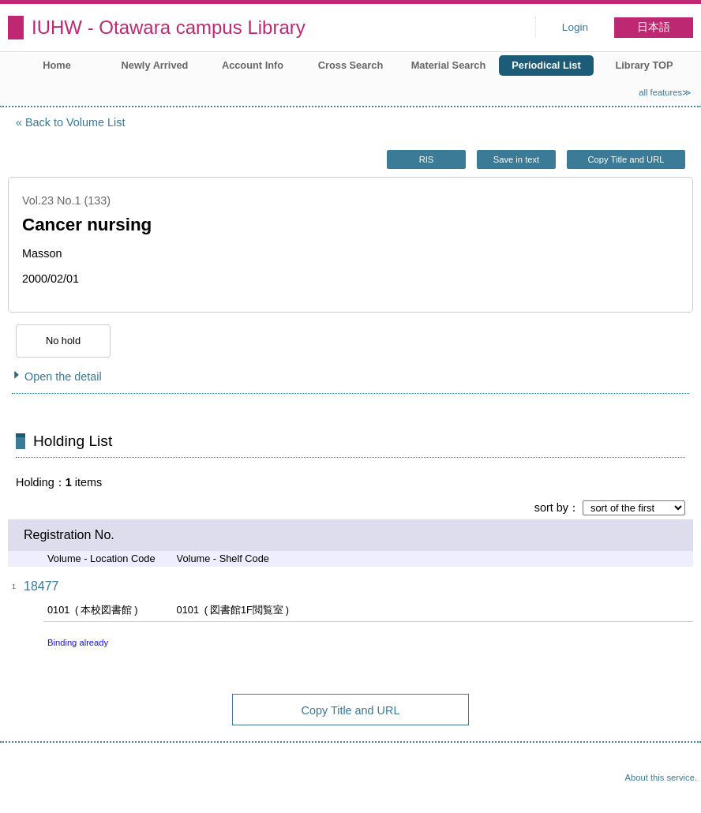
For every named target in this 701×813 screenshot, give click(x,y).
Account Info (252, 65)
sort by (551, 507)
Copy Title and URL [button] (625, 159)
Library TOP (644, 65)
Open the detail (63, 376)
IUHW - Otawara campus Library (169, 27)
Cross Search (351, 65)
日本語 (653, 27)
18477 (41, 586)
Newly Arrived (155, 65)
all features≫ (665, 92)
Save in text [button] (516, 159)
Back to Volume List (75, 122)
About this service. (661, 777)
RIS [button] (426, 159)
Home (57, 65)
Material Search (448, 65)
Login (575, 27)
